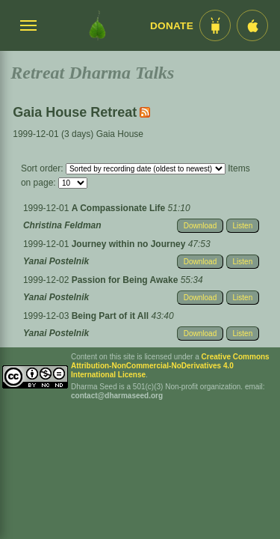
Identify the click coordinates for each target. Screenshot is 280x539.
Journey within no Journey (130, 244)
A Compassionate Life (120, 208)
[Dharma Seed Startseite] (97, 25)
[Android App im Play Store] (215, 25)
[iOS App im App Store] (252, 25)
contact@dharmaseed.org (117, 396)
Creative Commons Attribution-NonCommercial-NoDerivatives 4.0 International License (170, 366)
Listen (243, 226)
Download (200, 226)
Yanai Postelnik (56, 261)
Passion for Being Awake (126, 280)
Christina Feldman (62, 225)
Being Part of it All (112, 316)
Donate (171, 25)
